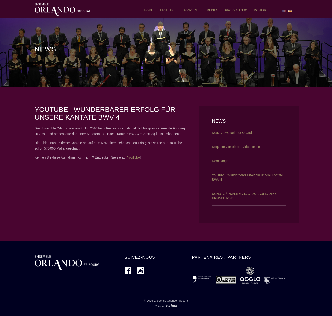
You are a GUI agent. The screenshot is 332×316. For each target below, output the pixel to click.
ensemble (168, 10)
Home (148, 10)
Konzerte (191, 10)
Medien (212, 10)
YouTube (133, 157)
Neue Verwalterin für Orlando (233, 133)
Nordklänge (220, 161)
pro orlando (236, 10)
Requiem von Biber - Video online (236, 147)
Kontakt (261, 10)
